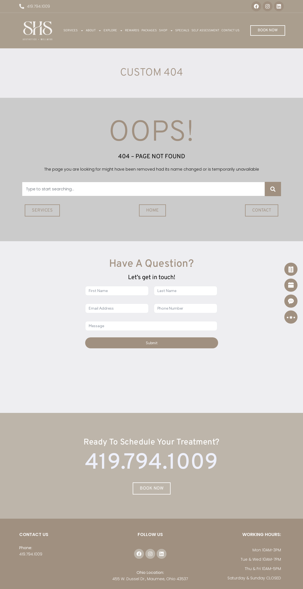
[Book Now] (291, 285)
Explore (113, 30)
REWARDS (132, 30)
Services (73, 30)
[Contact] (291, 301)
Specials (182, 30)
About (93, 30)
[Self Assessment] (291, 269)
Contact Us (230, 30)
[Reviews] (291, 317)
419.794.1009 (30, 554)
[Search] (273, 189)
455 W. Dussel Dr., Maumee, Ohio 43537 (150, 579)
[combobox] (143, 189)
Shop (166, 30)
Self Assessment (205, 30)
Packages (149, 30)
